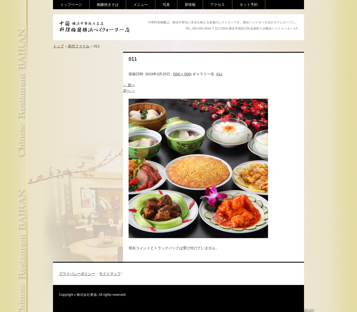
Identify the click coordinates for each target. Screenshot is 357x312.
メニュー (140, 5)
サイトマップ (110, 274)
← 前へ (129, 85)
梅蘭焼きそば (108, 5)
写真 (166, 5)
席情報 (190, 5)
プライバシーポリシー (77, 274)
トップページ (71, 5)
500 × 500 (182, 74)
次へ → (129, 90)
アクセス (217, 5)
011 (219, 74)
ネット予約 (249, 5)
